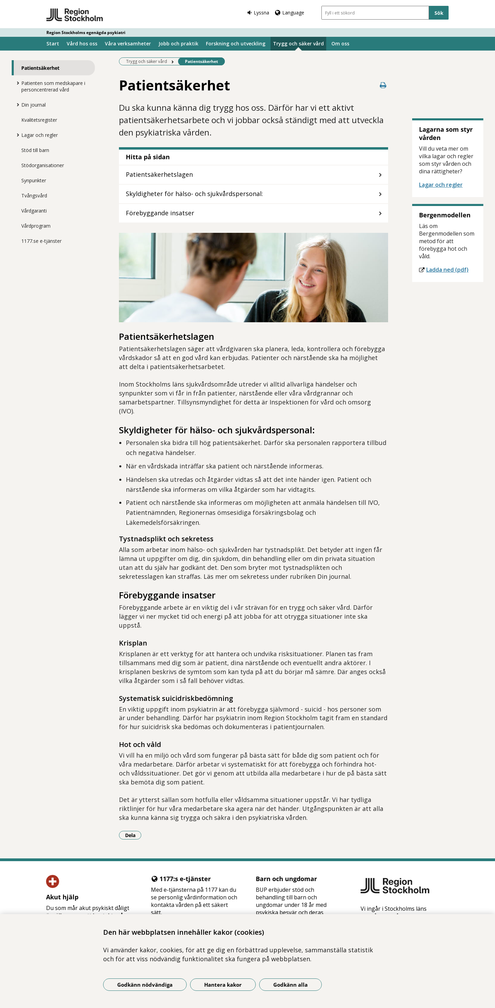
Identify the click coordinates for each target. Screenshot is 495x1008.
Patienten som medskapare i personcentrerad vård (53, 86)
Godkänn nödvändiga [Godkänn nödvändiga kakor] (145, 984)
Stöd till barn (35, 150)
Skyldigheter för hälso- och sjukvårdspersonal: (194, 193)
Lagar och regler (39, 135)
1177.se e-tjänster (41, 241)
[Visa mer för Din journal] (16, 104)
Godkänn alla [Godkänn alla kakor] (290, 984)
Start (52, 43)
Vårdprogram (36, 226)
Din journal (33, 104)
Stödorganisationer (42, 165)
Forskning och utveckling (235, 43)
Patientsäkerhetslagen (159, 174)
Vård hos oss (82, 43)
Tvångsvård (34, 195)
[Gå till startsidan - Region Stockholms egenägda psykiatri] (74, 15)
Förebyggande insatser (160, 213)
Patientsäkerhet (40, 68)
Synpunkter (33, 180)
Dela (133, 835)
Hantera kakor (223, 984)
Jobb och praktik (178, 43)
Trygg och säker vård (298, 43)
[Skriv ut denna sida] (383, 85)
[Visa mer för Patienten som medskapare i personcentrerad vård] (16, 82)
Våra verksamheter (128, 43)
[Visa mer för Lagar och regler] (16, 134)
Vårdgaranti (34, 210)
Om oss (340, 43)
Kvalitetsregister (39, 120)
